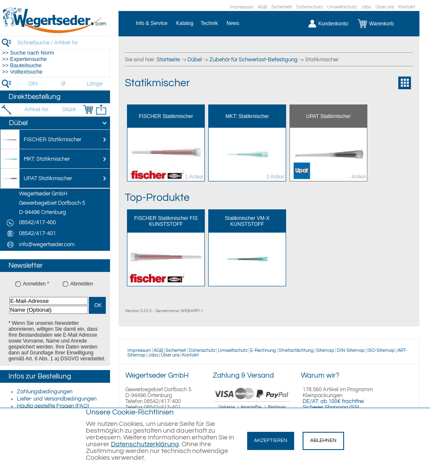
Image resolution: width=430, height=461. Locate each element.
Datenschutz (309, 7)
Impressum (242, 7)
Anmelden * (36, 284)
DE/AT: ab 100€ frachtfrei (333, 401)
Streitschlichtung (296, 350)
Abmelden (81, 284)
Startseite (168, 60)
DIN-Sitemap (351, 350)
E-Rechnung (263, 350)
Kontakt (406, 7)
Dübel (194, 60)
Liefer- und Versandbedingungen (56, 399)
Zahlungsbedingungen (44, 392)
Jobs (366, 7)
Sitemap (325, 350)
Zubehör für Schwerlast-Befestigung (253, 60)
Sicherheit (281, 7)
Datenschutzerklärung (145, 444)
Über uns (384, 7)
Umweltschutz (342, 7)
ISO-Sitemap (381, 350)
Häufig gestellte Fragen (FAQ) (53, 406)
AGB (262, 7)
